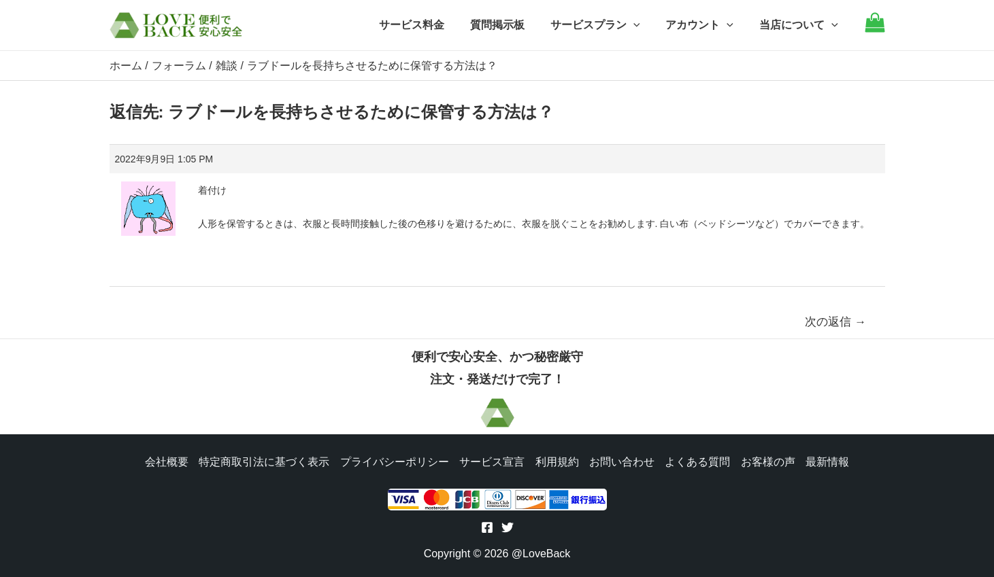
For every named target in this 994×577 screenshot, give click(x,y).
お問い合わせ (622, 460)
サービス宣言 (492, 460)
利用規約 (557, 460)
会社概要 (165, 460)
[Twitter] (507, 527)
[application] (643, 25)
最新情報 (829, 460)
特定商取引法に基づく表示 (263, 460)
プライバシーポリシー (393, 460)
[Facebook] (487, 527)
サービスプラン (605, 25)
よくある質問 (698, 460)
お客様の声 (769, 460)
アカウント (706, 25)
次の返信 (835, 321)
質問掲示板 (511, 25)
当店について (800, 25)
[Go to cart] (875, 29)
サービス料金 (430, 25)
